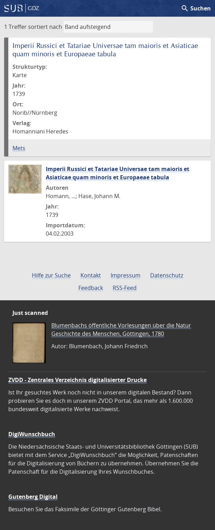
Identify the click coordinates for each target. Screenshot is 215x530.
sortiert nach (45, 27)
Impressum (125, 275)
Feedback (90, 288)
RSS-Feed (125, 288)
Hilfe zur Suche (51, 275)
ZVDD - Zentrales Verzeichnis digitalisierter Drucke (77, 380)
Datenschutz (166, 275)
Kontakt (90, 275)
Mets (18, 148)
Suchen (196, 8)
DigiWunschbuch (31, 434)
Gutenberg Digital (33, 496)
